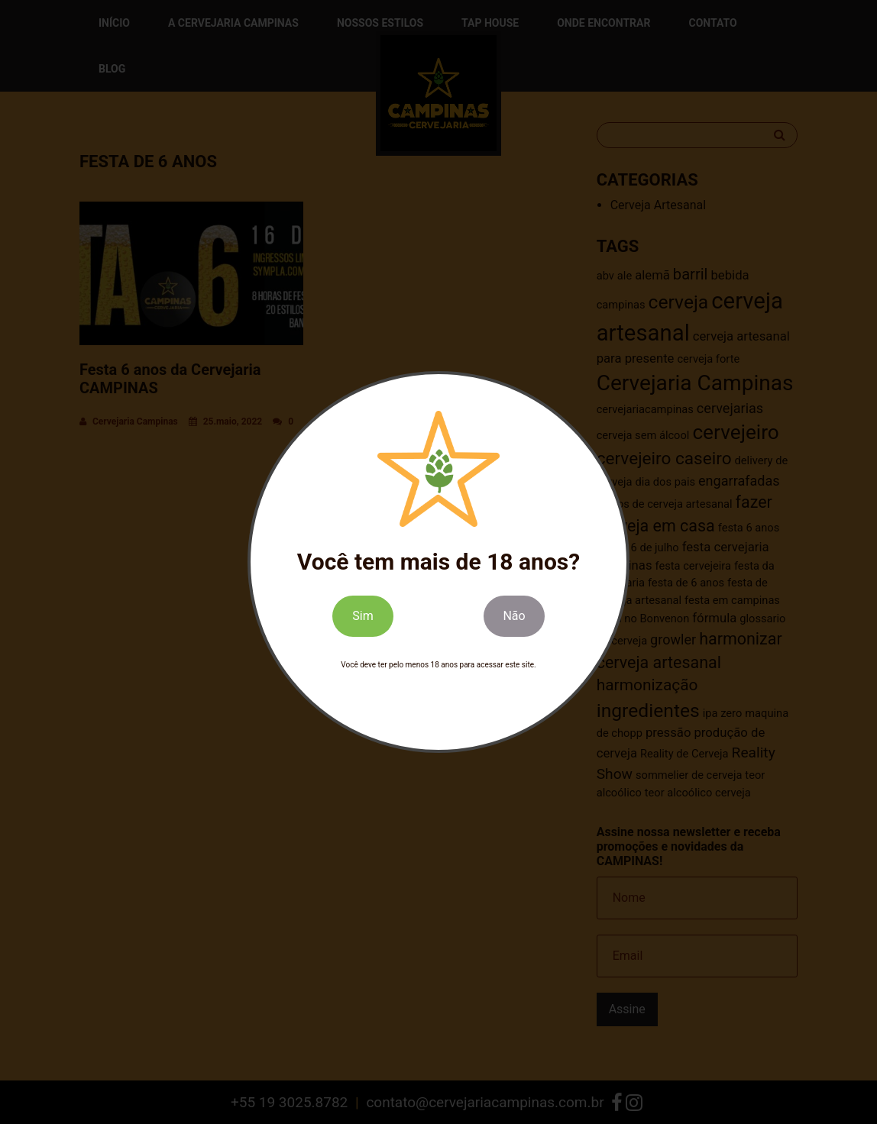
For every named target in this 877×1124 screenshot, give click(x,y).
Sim (362, 616)
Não (514, 616)
